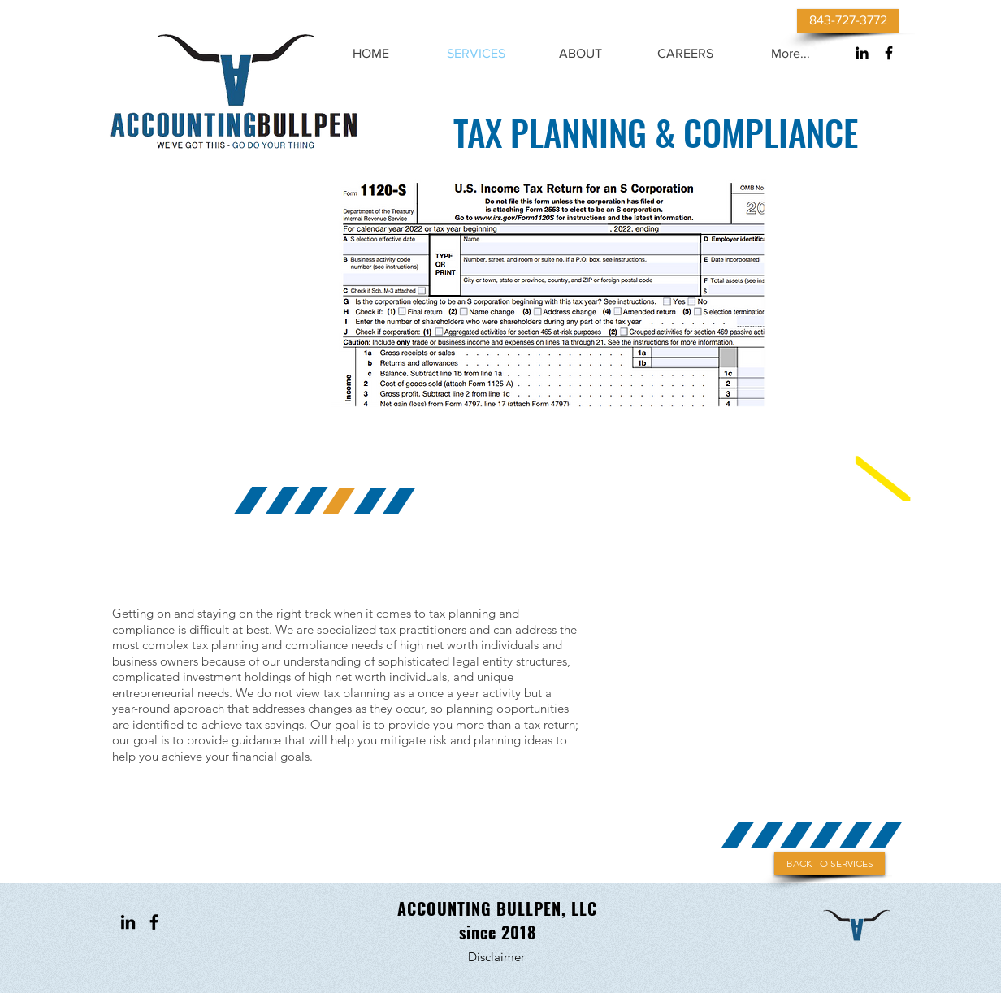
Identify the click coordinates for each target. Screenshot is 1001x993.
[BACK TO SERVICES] (829, 863)
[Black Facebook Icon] (889, 53)
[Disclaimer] (496, 956)
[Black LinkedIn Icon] (862, 53)
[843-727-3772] (848, 21)
